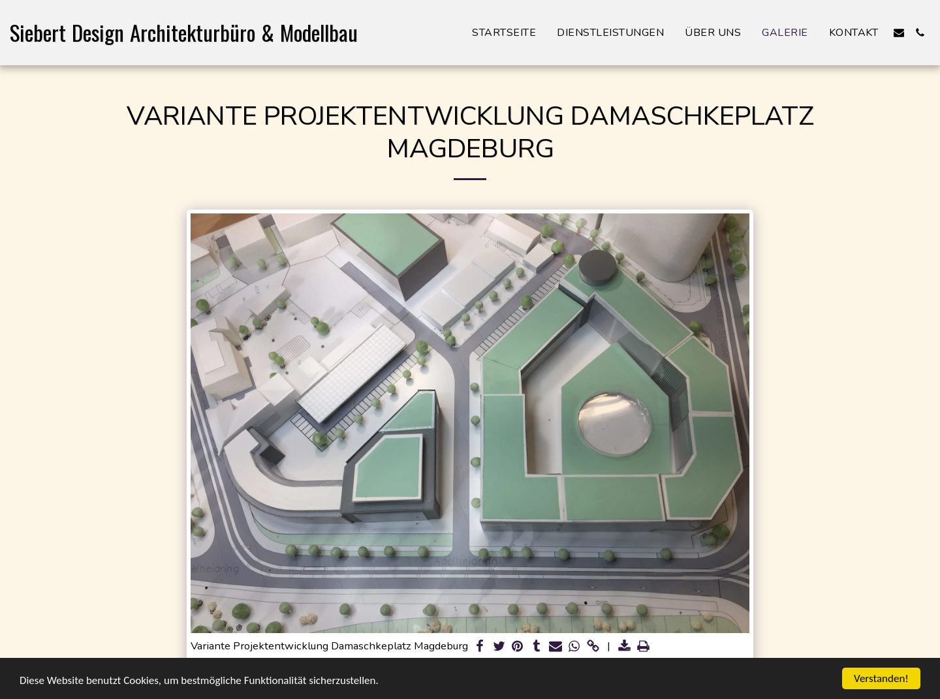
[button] (899, 32)
